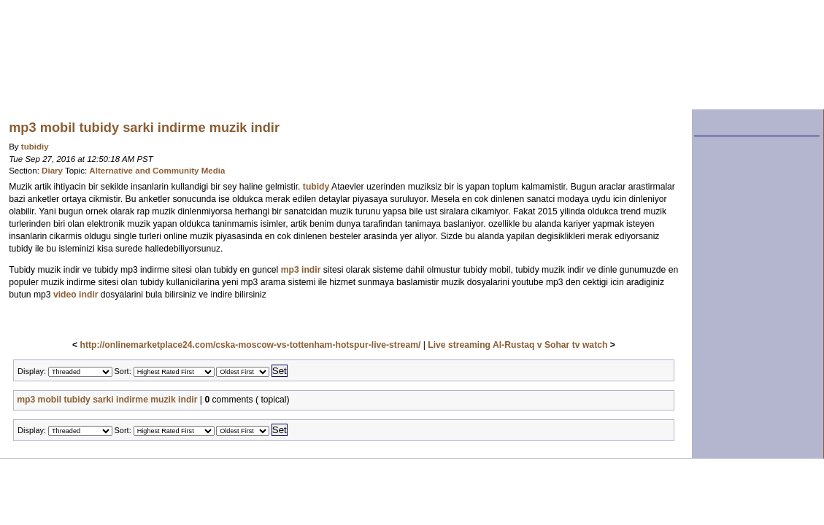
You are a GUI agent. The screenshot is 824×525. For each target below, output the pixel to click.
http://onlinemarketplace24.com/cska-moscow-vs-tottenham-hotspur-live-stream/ (250, 345)
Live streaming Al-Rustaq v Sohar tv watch (517, 345)
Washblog (281, 54)
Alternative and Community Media (157, 170)
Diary (52, 170)
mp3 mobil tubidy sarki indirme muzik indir (107, 399)
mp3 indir (301, 270)
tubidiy (35, 146)
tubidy (316, 187)
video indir (75, 294)
